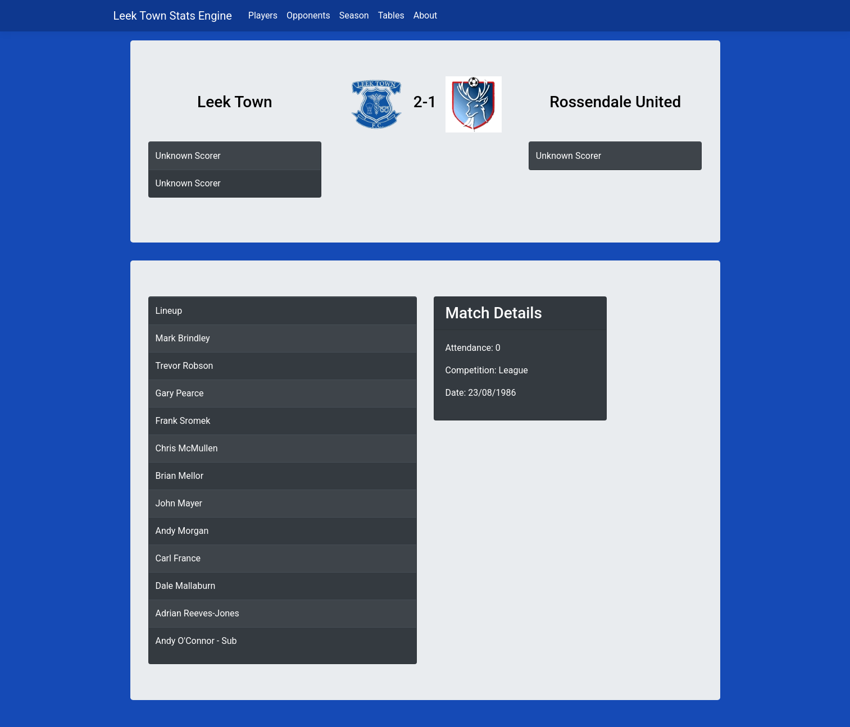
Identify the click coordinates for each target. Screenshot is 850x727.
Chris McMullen (187, 448)
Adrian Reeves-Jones (197, 613)
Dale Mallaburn (186, 585)
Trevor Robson (184, 365)
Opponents (308, 15)
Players (263, 15)
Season (354, 15)
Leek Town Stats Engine (174, 15)
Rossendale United (615, 102)
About (425, 15)
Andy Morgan (182, 530)
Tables (391, 15)
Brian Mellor (180, 475)
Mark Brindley (183, 338)
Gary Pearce (180, 393)
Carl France (178, 558)
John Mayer (179, 503)
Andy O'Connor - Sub (196, 640)
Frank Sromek (183, 420)
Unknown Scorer (188, 155)
